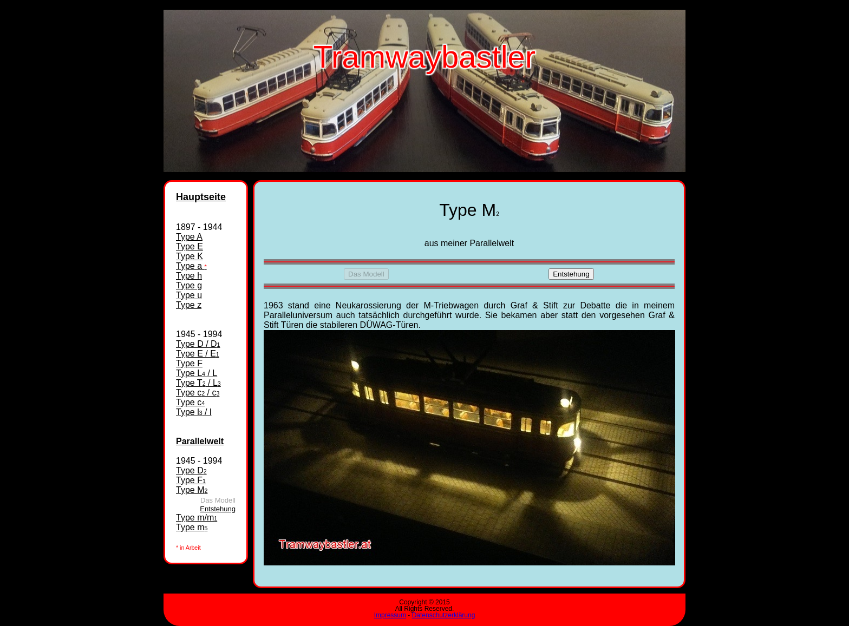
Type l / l (194, 412)
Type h (189, 275)
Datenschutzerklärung (443, 615)
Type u (189, 295)
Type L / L (196, 373)
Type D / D (198, 343)
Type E (189, 246)
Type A (189, 236)
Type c (190, 402)
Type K (189, 256)
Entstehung (218, 509)
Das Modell (366, 274)
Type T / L (198, 382)
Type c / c (197, 392)
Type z (188, 304)
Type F (189, 363)
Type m (191, 527)
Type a (191, 266)
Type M (191, 490)
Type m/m (196, 517)
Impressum (390, 615)
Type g (189, 285)
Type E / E (197, 353)
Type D (191, 470)
